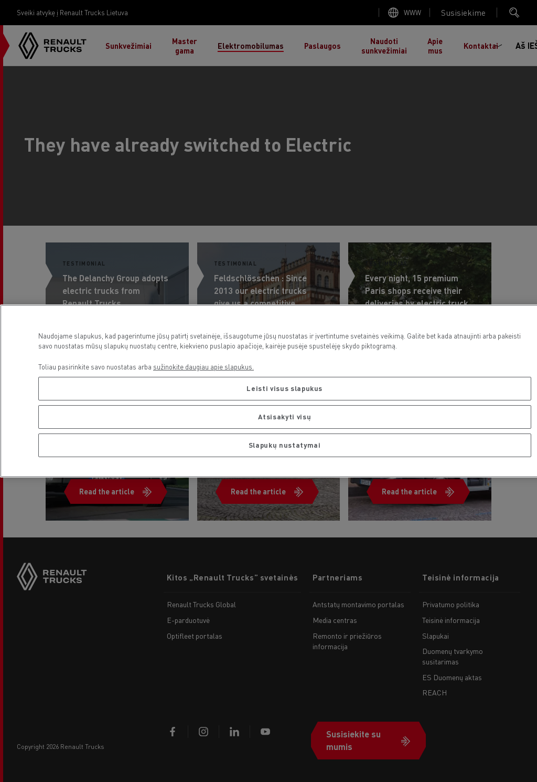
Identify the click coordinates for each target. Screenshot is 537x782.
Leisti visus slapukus (284, 388)
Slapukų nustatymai (285, 444)
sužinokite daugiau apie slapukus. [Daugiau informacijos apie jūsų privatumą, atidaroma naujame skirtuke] (203, 366)
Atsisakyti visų (284, 416)
